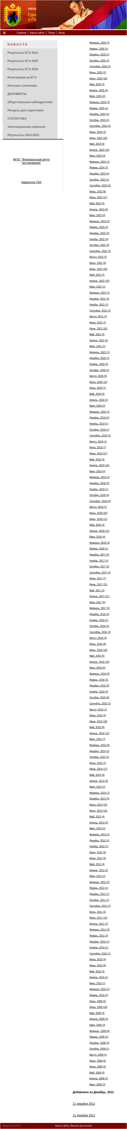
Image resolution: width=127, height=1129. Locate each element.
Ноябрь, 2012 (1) (98, 846)
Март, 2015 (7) (97, 739)
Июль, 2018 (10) (98, 513)
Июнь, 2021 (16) (98, 328)
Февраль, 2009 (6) (99, 1031)
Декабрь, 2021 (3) (99, 299)
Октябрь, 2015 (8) (99, 697)
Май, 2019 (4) (96, 459)
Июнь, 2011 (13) (98, 917)
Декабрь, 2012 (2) (99, 840)
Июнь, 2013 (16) (98, 810)
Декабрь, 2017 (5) (99, 554)
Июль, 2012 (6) (97, 852)
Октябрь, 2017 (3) (99, 566)
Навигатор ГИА (31, 182)
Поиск (51, 32)
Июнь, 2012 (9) (97, 858)
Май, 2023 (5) (96, 203)
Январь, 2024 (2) (98, 167)
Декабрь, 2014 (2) (99, 751)
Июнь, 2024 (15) (98, 138)
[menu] (30, 89)
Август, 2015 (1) (98, 709)
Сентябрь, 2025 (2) (100, 66)
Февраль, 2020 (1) (99, 412)
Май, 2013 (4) (96, 816)
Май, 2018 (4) (96, 525)
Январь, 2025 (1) (98, 108)
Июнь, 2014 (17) (98, 769)
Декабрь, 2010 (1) (99, 941)
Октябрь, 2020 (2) (99, 370)
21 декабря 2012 (84, 1104)
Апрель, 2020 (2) (98, 400)
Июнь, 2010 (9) (97, 965)
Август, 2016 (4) (98, 638)
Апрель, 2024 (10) (99, 150)
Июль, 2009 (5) (97, 1001)
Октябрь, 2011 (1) (99, 900)
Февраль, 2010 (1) (99, 989)
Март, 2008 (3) (97, 1084)
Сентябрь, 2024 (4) (100, 126)
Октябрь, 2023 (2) (99, 179)
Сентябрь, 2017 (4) (100, 572)
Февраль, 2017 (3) (99, 608)
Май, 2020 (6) (96, 394)
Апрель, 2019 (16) (99, 465)
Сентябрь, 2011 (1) (100, 906)
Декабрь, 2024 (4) (99, 114)
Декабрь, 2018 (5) (99, 483)
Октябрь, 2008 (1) (99, 1048)
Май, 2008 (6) (96, 1072)
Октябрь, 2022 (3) (99, 245)
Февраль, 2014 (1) (99, 793)
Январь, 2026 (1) (98, 48)
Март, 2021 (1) (97, 346)
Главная (21, 32)
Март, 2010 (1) (97, 983)
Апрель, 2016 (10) (99, 662)
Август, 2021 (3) (98, 316)
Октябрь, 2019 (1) (99, 429)
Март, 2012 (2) (97, 876)
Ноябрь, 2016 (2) (98, 620)
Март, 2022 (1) (97, 286)
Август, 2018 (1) (98, 507)
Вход (61, 32)
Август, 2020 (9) (98, 376)
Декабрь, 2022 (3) (99, 233)
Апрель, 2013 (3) (98, 822)
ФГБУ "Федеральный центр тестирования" (31, 161)
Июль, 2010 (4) (97, 959)
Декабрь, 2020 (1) (99, 358)
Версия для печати (81, 1125)
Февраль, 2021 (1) (99, 352)
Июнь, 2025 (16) (98, 78)
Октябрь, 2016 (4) (99, 626)
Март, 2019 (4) (97, 471)
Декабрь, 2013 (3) (99, 798)
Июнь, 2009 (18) (98, 1007)
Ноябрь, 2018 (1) (98, 489)
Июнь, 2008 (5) (97, 1066)
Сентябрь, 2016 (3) (100, 632)
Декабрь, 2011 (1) (99, 894)
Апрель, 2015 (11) (99, 733)
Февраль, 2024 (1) (99, 161)
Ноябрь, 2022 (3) (98, 239)
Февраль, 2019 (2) (99, 477)
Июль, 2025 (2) (97, 72)
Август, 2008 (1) (98, 1054)
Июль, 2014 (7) (97, 763)
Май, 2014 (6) (96, 775)
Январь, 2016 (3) (98, 680)
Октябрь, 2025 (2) (99, 60)
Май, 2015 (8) (96, 727)
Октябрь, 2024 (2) (99, 120)
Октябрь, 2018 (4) (99, 495)
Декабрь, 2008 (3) (99, 1043)
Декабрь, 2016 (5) (99, 614)
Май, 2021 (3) (96, 334)
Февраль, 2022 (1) (99, 292)
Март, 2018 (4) (97, 536)
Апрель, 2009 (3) (98, 1019)
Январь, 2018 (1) (98, 548)
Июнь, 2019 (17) (98, 453)
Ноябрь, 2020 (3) (98, 364)
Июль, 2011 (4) (97, 912)
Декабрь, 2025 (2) (99, 54)
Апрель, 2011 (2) (98, 924)
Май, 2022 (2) (96, 275)
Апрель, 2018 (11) (99, 531)
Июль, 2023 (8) (97, 191)
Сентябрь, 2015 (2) (100, 703)
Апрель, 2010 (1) (98, 977)
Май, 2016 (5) (96, 656)
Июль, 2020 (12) (98, 382)
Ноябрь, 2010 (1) (98, 947)
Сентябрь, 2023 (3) (100, 185)
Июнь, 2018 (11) (98, 519)
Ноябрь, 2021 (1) (98, 304)
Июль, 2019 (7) (97, 447)
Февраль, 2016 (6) (99, 673)
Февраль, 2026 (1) (99, 42)
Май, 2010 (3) (96, 971)
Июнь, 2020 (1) (97, 388)
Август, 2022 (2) (98, 257)
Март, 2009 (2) (97, 1025)
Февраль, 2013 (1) (99, 834)
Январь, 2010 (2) (98, 995)
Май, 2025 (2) (96, 84)
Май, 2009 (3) (96, 1013)
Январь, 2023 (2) (98, 227)
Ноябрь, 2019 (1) (98, 423)
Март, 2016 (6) (97, 667)
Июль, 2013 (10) (98, 804)
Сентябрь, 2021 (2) (100, 310)
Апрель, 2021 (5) (98, 340)
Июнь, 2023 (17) (98, 197)
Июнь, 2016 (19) (98, 650)
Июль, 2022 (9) (97, 263)
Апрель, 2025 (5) (98, 90)
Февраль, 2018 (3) (99, 543)
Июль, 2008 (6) (97, 1061)
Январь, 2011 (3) (98, 935)
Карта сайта (37, 32)
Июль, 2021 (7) (97, 322)
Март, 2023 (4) (97, 215)
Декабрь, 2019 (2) (99, 417)
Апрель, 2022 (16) (99, 281)
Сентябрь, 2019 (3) (100, 435)
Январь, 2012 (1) (98, 888)
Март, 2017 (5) (97, 602)
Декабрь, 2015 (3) (99, 685)
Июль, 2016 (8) (97, 644)
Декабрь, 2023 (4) (99, 173)
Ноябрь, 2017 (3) (98, 560)
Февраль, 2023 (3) (99, 221)
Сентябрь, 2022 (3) (100, 251)
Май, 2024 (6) (96, 144)
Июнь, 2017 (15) (98, 584)
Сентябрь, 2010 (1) (100, 953)
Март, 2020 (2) (97, 405)
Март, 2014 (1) (97, 787)
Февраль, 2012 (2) (99, 882)
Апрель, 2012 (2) (98, 870)
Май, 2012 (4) (96, 864)
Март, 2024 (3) (97, 155)
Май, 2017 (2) (96, 590)
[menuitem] (30, 44)
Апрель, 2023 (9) (98, 209)
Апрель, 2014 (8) (98, 781)
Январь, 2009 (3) (98, 1037)
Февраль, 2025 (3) (99, 102)
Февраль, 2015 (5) (99, 745)
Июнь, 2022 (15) (98, 269)
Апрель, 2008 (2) (98, 1078)
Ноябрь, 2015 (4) (98, 691)
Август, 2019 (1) (98, 441)
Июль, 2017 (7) (97, 578)
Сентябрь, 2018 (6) (100, 501)
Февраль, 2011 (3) (99, 929)
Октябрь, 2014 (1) (99, 757)
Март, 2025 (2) (97, 96)
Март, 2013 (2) (97, 828)
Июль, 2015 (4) (97, 715)
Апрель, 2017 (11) (99, 596)
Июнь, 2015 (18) (98, 721)
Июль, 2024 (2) (97, 132)
